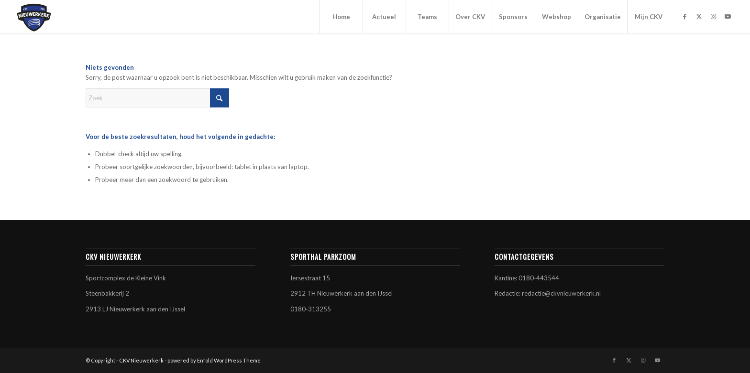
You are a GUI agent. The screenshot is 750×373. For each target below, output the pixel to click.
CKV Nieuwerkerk (141, 360)
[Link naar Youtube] (728, 16)
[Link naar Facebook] (685, 16)
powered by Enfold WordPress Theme (214, 360)
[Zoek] (157, 97)
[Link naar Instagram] (713, 16)
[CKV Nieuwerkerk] (34, 16)
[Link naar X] (699, 16)
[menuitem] (341, 16)
